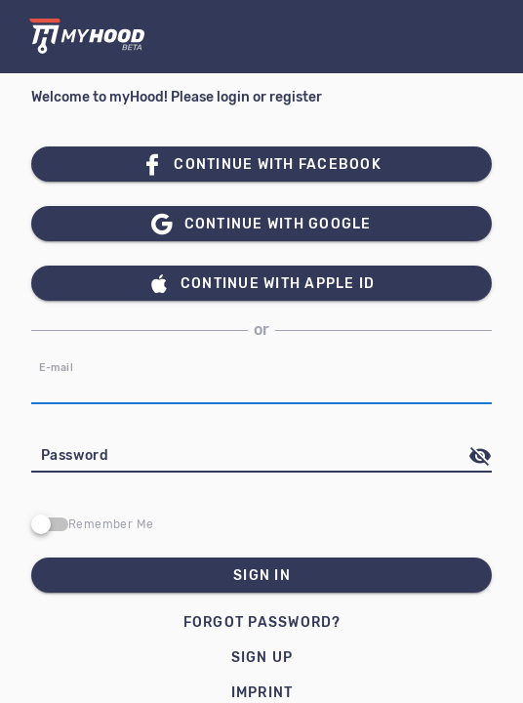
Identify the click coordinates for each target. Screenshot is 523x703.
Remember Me (110, 524)
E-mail (56, 367)
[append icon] (480, 456)
